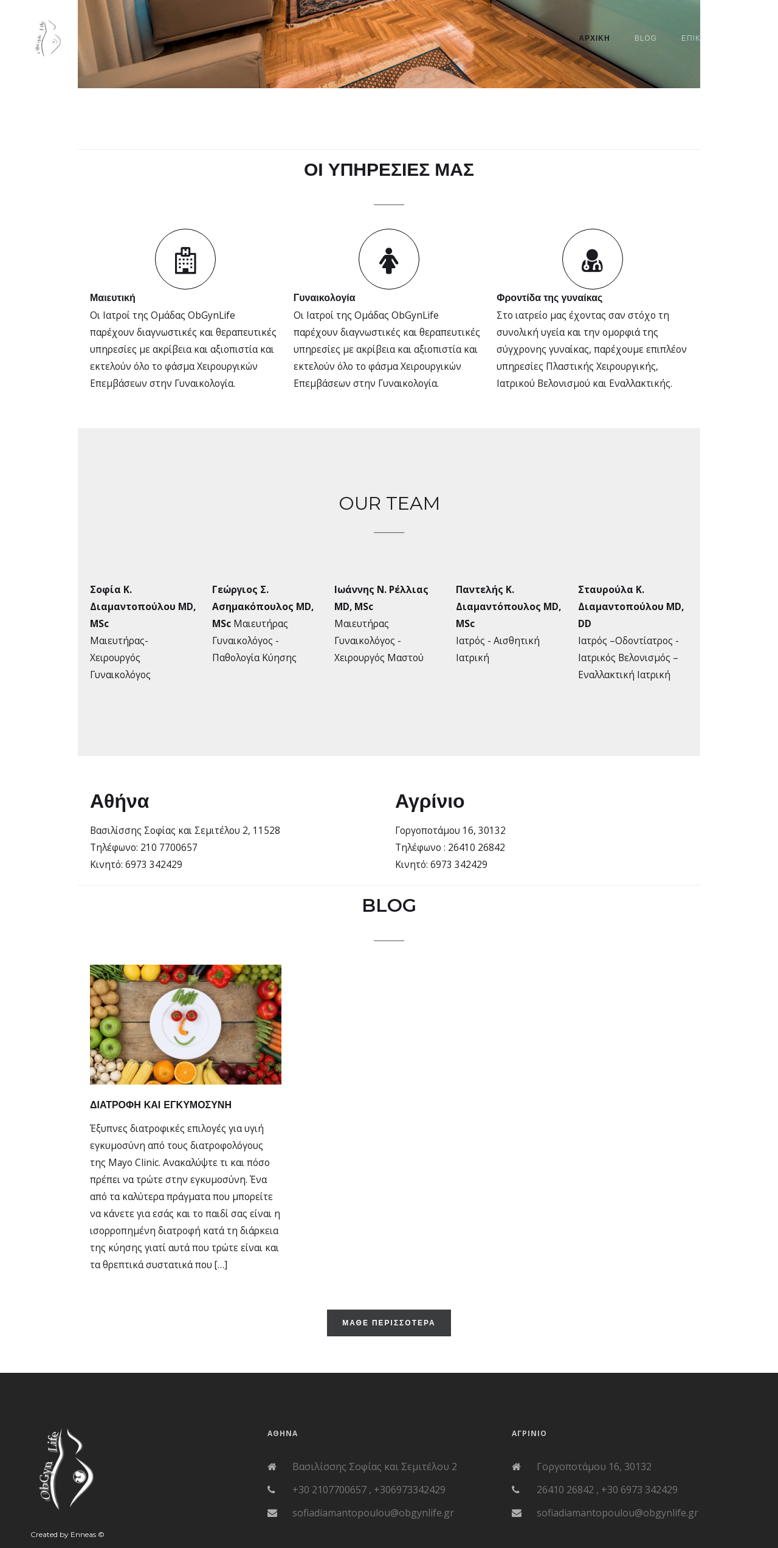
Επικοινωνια (708, 38)
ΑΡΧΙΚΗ (594, 38)
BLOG (646, 38)
